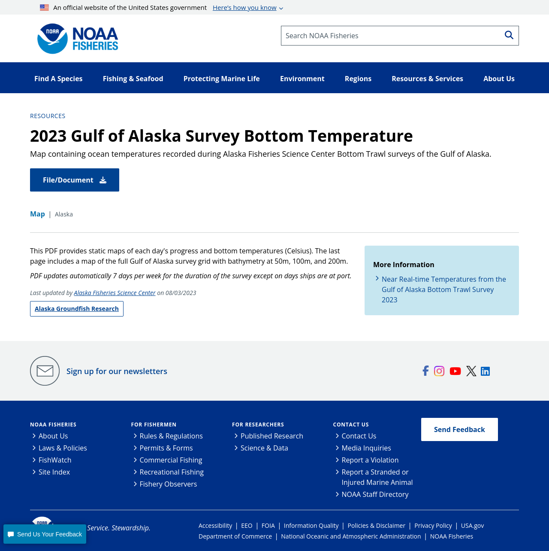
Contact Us (351, 424)
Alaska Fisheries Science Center (115, 293)
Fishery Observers (168, 484)
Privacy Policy (433, 525)
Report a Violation (370, 460)
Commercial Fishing (171, 460)
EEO (246, 525)
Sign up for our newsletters (116, 371)
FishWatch (55, 460)
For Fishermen (154, 424)
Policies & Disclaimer (377, 525)
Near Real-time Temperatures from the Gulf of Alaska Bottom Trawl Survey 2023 (444, 289)
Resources (48, 116)
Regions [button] (358, 78)
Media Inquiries (366, 448)
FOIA (268, 525)
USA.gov (472, 525)
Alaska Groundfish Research (77, 308)
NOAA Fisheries (53, 424)
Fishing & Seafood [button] (133, 78)
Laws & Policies (63, 448)
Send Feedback (459, 429)
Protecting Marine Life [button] (222, 78)
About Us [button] (499, 78)
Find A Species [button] (58, 78)
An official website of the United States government (158, 7)
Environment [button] (302, 78)
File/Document (74, 180)
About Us (53, 436)
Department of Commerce (235, 536)
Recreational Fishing (172, 472)
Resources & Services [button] (427, 78)
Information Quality (311, 525)
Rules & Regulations (171, 436)
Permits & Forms (166, 448)
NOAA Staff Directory (375, 494)
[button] (44, 534)
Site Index (54, 472)
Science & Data (264, 448)
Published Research (272, 436)
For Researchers (258, 424)
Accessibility (215, 525)
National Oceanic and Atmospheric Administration (351, 536)
